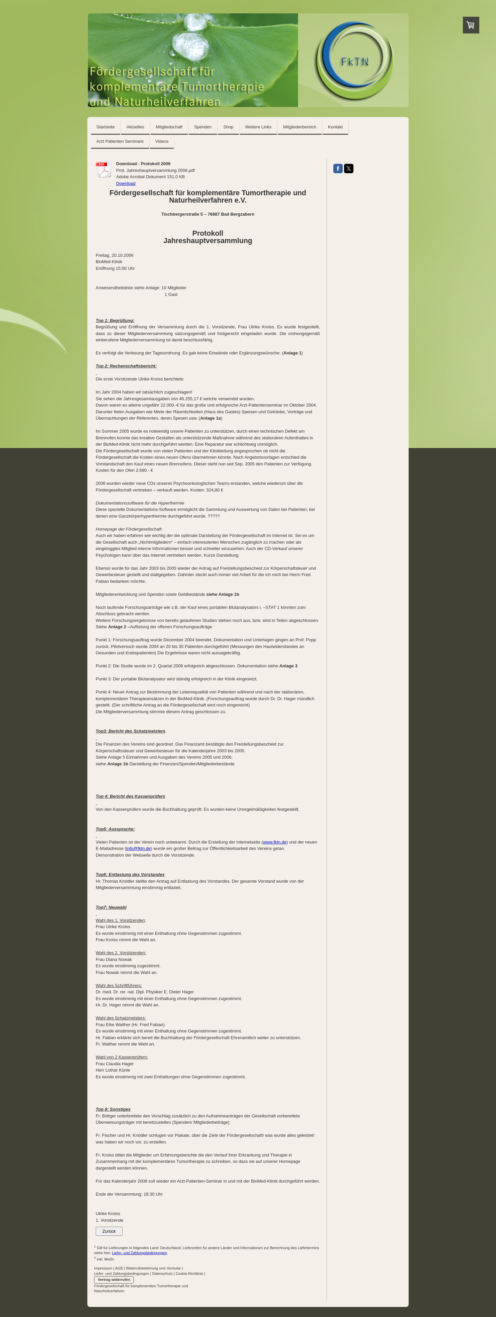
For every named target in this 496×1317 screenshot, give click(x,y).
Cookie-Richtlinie (189, 1274)
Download (126, 183)
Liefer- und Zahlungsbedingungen (139, 1253)
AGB (119, 1268)
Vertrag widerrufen (114, 1280)
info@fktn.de (138, 848)
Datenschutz (162, 1274)
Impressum (103, 1268)
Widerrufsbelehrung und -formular (153, 1268)
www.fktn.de (274, 842)
